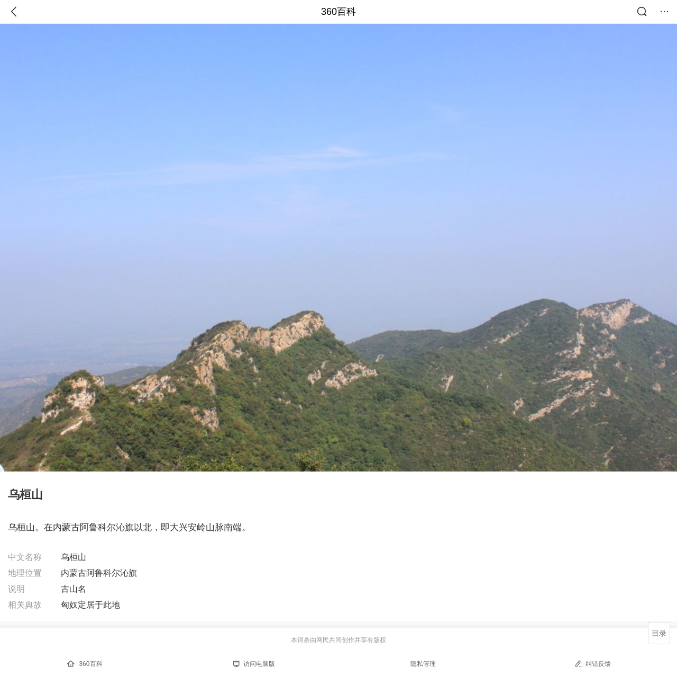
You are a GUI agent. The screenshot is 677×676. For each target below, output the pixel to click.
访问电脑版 (254, 664)
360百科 (338, 11)
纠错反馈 (592, 664)
